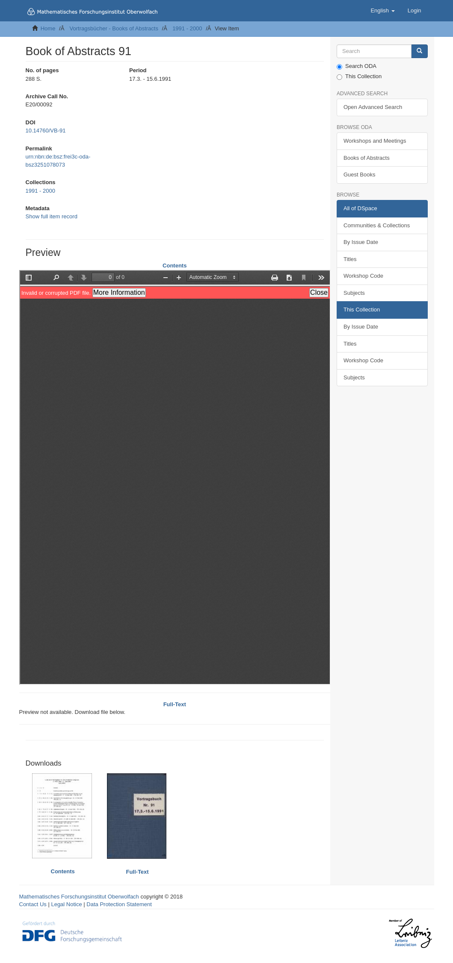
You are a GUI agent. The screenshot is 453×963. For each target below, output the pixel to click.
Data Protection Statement (118, 904)
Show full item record (51, 216)
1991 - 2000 (187, 28)
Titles (350, 259)
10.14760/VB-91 (46, 130)
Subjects (354, 293)
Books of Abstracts (366, 158)
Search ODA (356, 66)
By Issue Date (360, 242)
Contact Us (33, 904)
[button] (382, 10)
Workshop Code (363, 276)
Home (48, 28)
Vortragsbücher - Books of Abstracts (114, 28)
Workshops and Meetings (374, 141)
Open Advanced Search (372, 107)
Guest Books (359, 174)
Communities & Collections (376, 225)
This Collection (359, 76)
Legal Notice (66, 904)
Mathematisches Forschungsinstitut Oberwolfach (79, 896)
